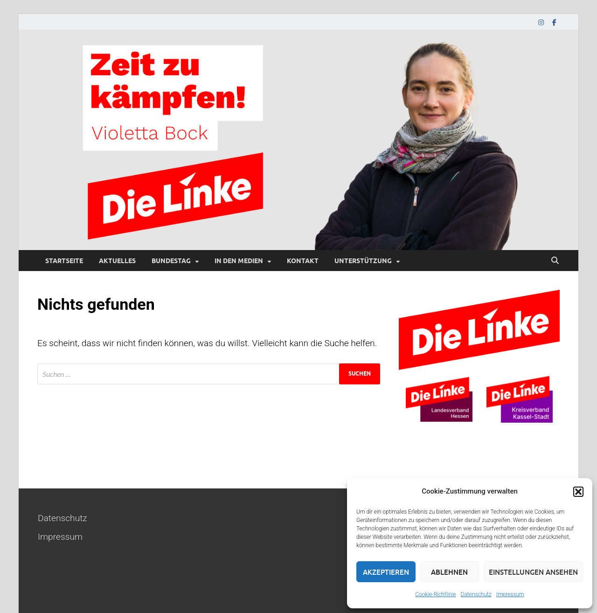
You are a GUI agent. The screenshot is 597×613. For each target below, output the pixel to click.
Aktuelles (117, 261)
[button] (578, 491)
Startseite (64, 261)
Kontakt (303, 261)
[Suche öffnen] (555, 261)
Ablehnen (449, 572)
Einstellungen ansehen (533, 572)
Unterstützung (363, 261)
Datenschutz (476, 594)
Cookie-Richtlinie (435, 594)
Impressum (510, 594)
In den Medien (239, 261)
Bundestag (171, 261)
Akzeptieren (386, 572)
